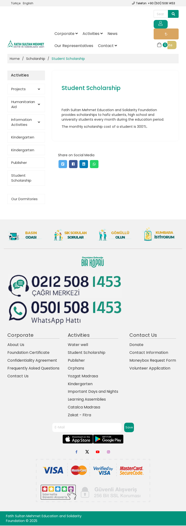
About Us (15, 345)
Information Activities (25, 123)
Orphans (76, 369)
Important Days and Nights (93, 392)
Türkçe (15, 3)
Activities (93, 34)
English (28, 3)
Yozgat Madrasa (83, 376)
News (112, 34)
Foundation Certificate (28, 353)
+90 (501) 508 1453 (161, 3)
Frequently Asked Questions (33, 369)
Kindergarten (22, 137)
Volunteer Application (149, 369)
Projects (25, 89)
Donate (165, 34)
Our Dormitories (24, 199)
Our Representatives (73, 46)
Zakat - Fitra (79, 415)
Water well (78, 345)
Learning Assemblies (87, 400)
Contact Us (18, 376)
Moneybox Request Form (152, 361)
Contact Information (148, 353)
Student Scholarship (21, 178)
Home (15, 59)
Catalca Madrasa (84, 408)
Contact (107, 46)
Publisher (19, 163)
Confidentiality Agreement (32, 361)
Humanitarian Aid (25, 105)
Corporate (66, 34)
